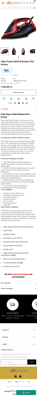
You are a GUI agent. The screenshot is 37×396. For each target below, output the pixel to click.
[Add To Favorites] (4, 99)
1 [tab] (18, 57)
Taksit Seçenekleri (7, 288)
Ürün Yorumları (5, 283)
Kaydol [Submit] (32, 362)
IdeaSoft (8, 391)
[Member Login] (30, 3)
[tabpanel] (4, 51)
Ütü (14, 78)
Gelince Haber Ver (18, 92)
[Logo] (13, 3)
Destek (26, 392)
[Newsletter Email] (18, 362)
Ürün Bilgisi (4, 109)
